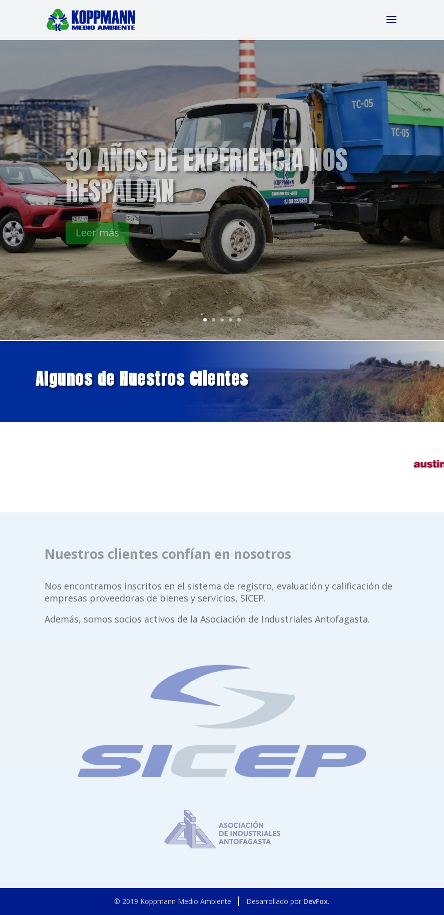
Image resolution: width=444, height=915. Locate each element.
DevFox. (316, 901)
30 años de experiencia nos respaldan (206, 180)
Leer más (97, 238)
